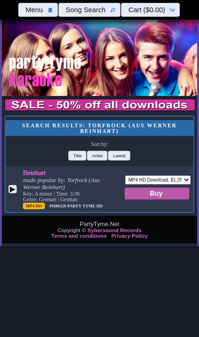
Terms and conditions (79, 236)
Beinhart (34, 172)
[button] (37, 10)
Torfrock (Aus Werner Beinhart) (61, 183)
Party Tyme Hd (85, 206)
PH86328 (58, 206)
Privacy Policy (129, 236)
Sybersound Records (114, 230)
